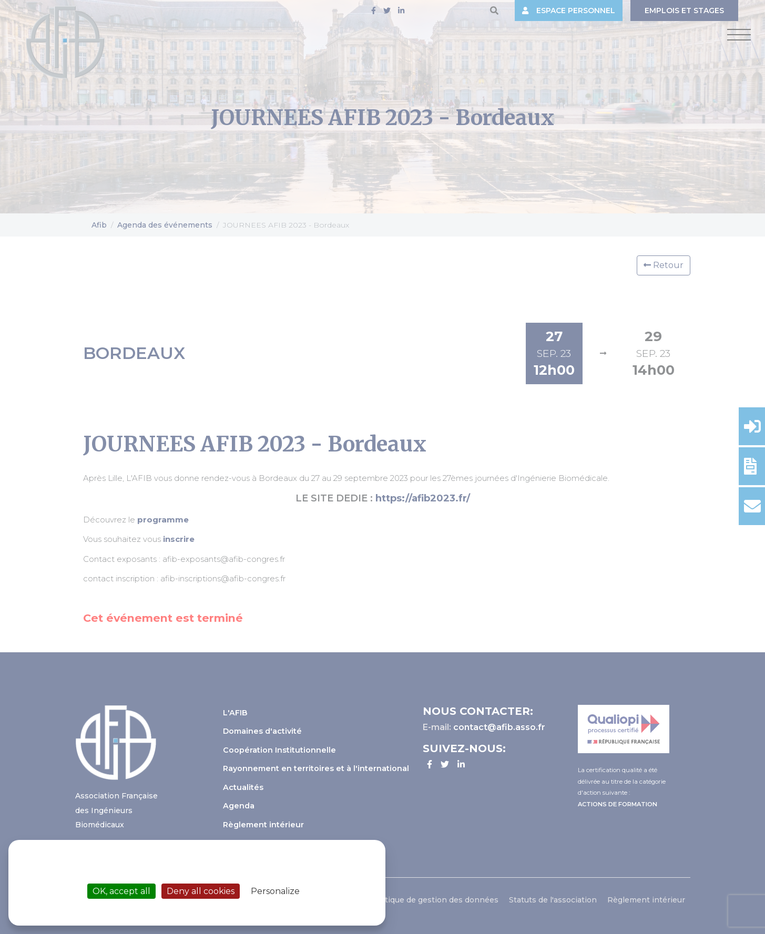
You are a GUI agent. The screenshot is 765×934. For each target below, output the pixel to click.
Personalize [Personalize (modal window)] (275, 891)
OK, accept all (121, 891)
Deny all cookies (200, 891)
